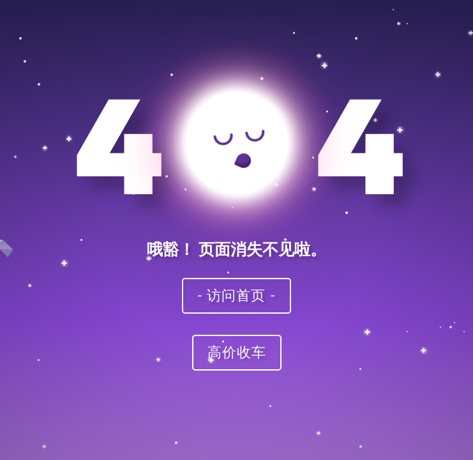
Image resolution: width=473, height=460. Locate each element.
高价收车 (236, 351)
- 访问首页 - (236, 294)
